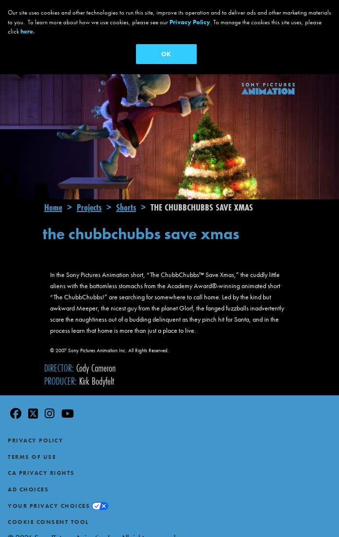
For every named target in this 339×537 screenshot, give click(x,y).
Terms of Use (32, 443)
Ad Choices (28, 476)
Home (53, 193)
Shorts (126, 193)
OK (166, 54)
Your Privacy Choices (49, 492)
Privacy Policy (35, 427)
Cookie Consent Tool (48, 508)
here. (27, 31)
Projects (89, 193)
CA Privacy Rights (41, 459)
